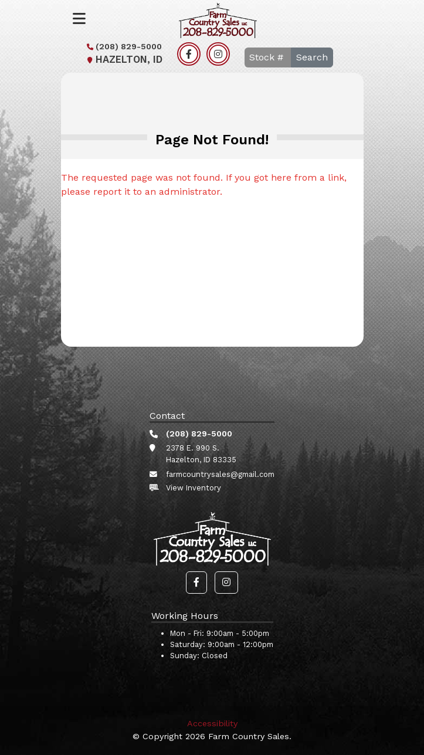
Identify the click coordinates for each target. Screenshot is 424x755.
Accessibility (212, 723)
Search (312, 57)
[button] (196, 582)
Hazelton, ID (123, 59)
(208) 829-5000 (123, 46)
